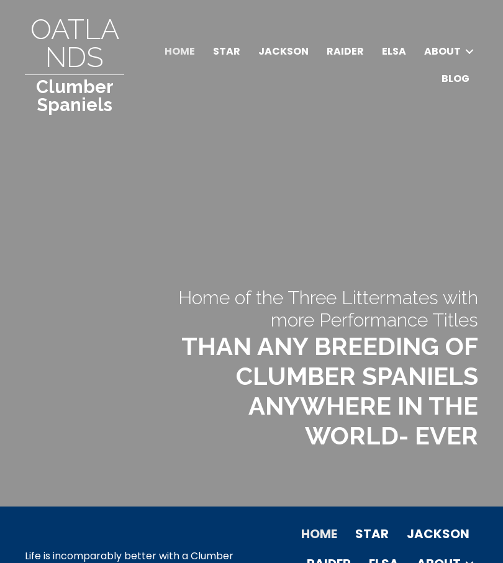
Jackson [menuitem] (283, 51)
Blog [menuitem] (455, 78)
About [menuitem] (442, 51)
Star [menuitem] (226, 51)
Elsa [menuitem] (394, 51)
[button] (469, 51)
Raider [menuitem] (345, 51)
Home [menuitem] (180, 51)
